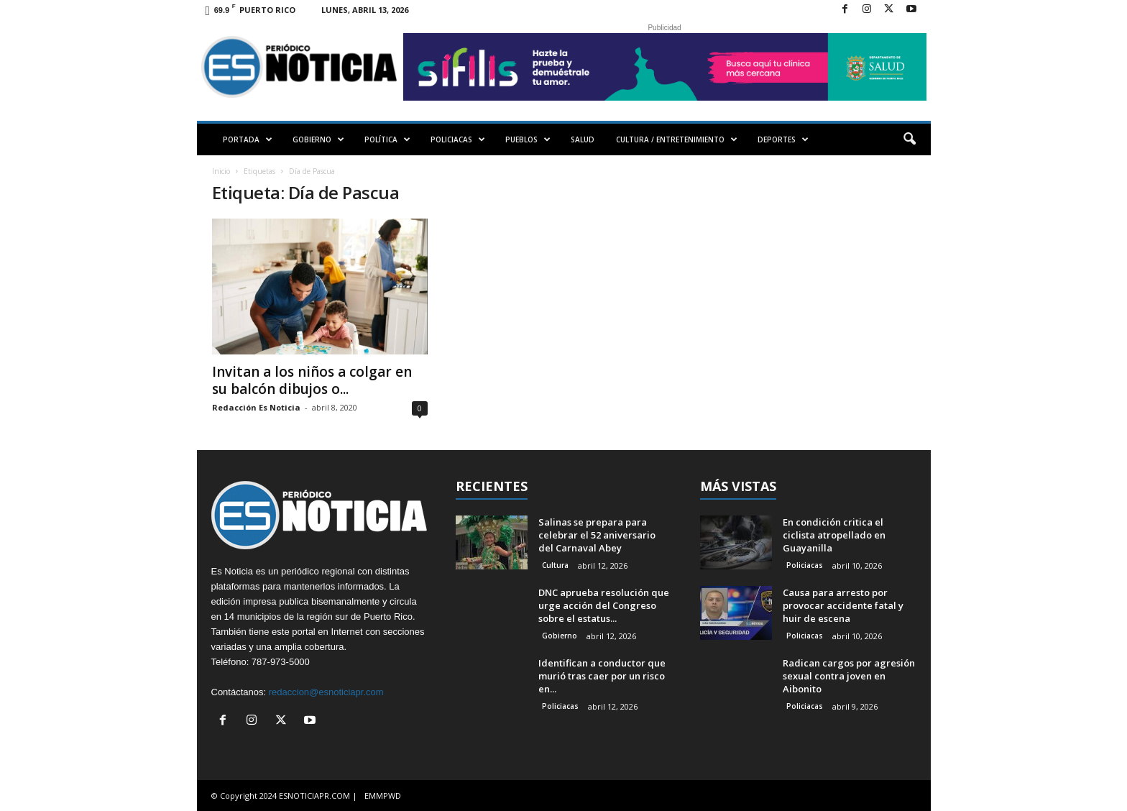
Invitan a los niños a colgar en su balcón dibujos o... (312, 380)
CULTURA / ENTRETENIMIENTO (676, 139)
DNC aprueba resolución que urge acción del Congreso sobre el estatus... (603, 605)
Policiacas (560, 706)
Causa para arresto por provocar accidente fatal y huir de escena (843, 605)
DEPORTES (783, 139)
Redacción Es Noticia (256, 407)
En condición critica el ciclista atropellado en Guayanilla (834, 535)
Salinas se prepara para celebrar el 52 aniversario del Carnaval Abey (597, 535)
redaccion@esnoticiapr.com (326, 692)
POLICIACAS (458, 139)
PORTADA (247, 139)
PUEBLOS (528, 139)
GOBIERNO (318, 139)
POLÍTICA (387, 139)
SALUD (582, 139)
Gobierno (559, 636)
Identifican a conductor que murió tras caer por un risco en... (602, 675)
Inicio (221, 171)
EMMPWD (382, 795)
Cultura (555, 565)
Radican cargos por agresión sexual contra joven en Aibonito (849, 675)
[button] (909, 139)
